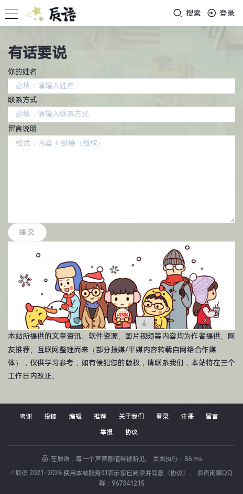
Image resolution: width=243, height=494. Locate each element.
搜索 (187, 13)
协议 (131, 432)
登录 (221, 13)
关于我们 (131, 416)
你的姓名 (22, 71)
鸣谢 (25, 416)
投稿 (50, 416)
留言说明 (22, 128)
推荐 (100, 416)
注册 (187, 416)
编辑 (75, 416)
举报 (106, 432)
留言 (212, 416)
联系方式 (22, 100)
